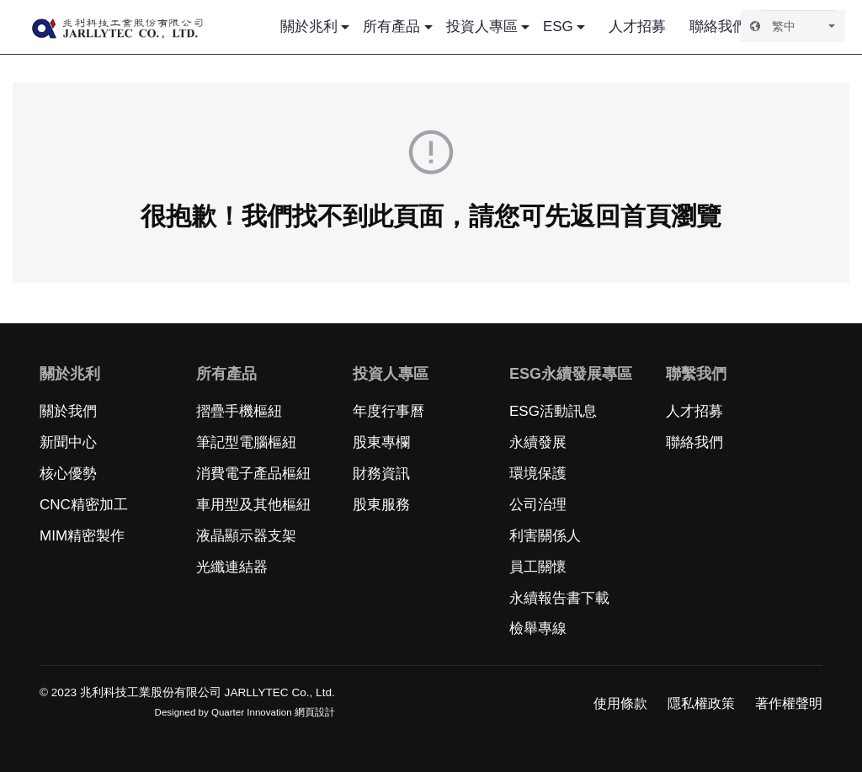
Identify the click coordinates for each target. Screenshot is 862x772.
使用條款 (620, 703)
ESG (558, 27)
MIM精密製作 (82, 536)
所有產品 (391, 27)
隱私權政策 (701, 703)
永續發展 (538, 442)
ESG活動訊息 (553, 411)
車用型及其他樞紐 (253, 505)
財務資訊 (381, 474)
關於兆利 (309, 27)
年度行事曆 (388, 411)
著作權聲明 (788, 703)
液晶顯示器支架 (246, 536)
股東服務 (381, 505)
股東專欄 (381, 442)
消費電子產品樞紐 (253, 474)
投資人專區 (482, 27)
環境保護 (538, 474)
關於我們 (68, 411)
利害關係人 (545, 536)
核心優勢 (68, 474)
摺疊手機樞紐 (239, 411)
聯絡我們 (718, 27)
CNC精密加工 (84, 505)
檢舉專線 (538, 628)
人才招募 (637, 27)
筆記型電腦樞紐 (246, 442)
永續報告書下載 (559, 598)
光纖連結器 (232, 567)
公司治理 (538, 505)
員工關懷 (538, 567)
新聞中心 (68, 442)
